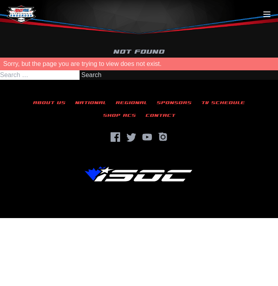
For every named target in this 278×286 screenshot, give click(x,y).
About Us (49, 102)
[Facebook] (115, 137)
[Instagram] (163, 137)
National (90, 102)
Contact (160, 115)
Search (91, 75)
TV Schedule (223, 102)
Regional (131, 102)
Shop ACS (119, 115)
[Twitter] (131, 137)
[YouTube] (147, 137)
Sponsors (174, 102)
